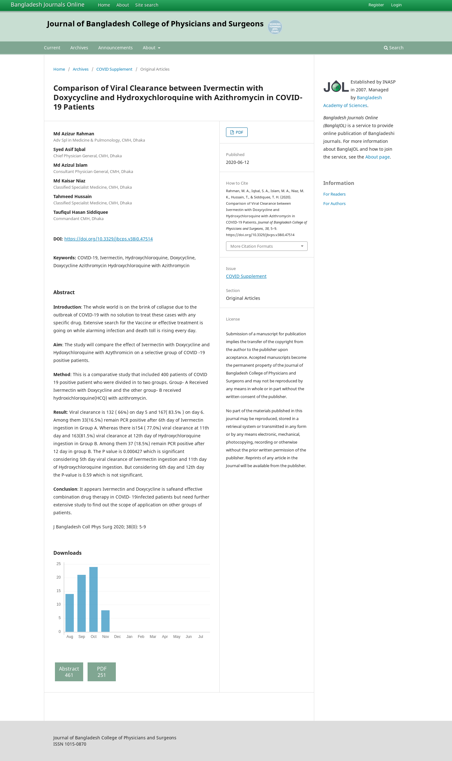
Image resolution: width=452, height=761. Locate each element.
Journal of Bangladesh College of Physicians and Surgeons (155, 23)
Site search (147, 5)
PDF (239, 132)
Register (376, 5)
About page (377, 157)
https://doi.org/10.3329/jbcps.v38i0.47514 (108, 239)
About (122, 5)
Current (52, 48)
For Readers (334, 194)
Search (394, 48)
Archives (79, 48)
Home (104, 5)
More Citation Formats (251, 246)
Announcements (115, 48)
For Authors (334, 203)
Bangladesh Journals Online (47, 4)
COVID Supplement (114, 69)
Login (396, 5)
